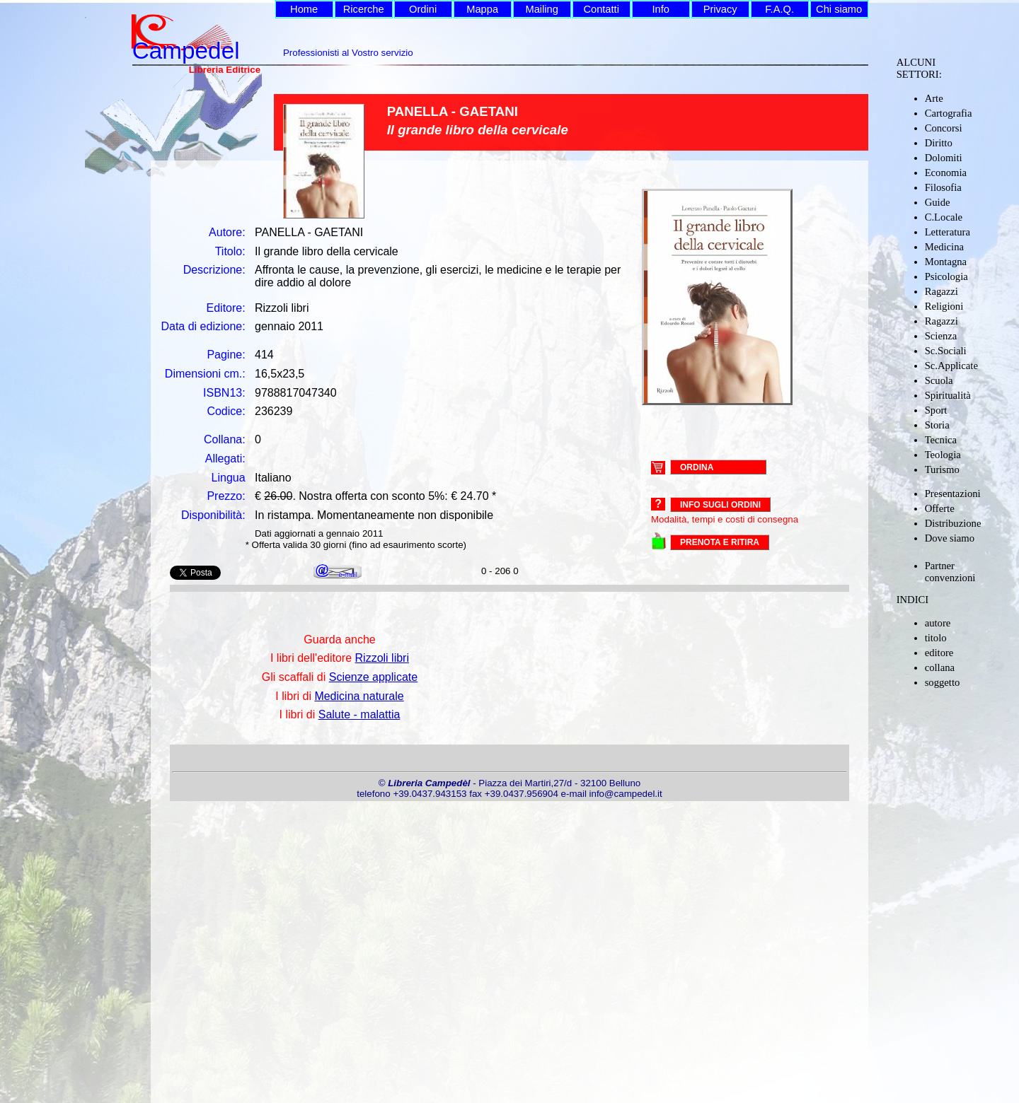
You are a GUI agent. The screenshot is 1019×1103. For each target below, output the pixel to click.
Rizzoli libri (382, 658)
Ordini (423, 9)
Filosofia (943, 187)
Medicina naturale (358, 696)
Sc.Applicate (951, 365)
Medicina (944, 246)
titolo (936, 637)
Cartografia (948, 113)
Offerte (940, 508)
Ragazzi (941, 291)
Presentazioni (953, 493)
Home (304, 9)
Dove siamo (949, 538)
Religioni (944, 306)
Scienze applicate (373, 677)
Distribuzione (953, 523)
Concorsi (943, 128)
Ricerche (363, 9)
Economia (946, 172)
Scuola (939, 380)
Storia (937, 425)
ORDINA (696, 467)
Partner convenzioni (950, 571)
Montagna (946, 261)
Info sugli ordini (720, 505)
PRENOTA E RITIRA (719, 542)
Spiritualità (948, 395)
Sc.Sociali (946, 350)
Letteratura (947, 232)
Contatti (601, 9)
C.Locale (943, 217)
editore (939, 652)
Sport (936, 410)
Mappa (482, 9)
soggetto (942, 682)
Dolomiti (943, 157)
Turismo (942, 469)
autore (938, 623)
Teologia (943, 454)
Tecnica (941, 439)
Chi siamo (839, 9)
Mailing (541, 9)
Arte (934, 98)
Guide (937, 202)
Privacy (720, 9)
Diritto (938, 142)
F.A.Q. (779, 9)
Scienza (941, 336)
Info (660, 9)
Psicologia (946, 276)
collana (940, 667)
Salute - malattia (359, 714)
